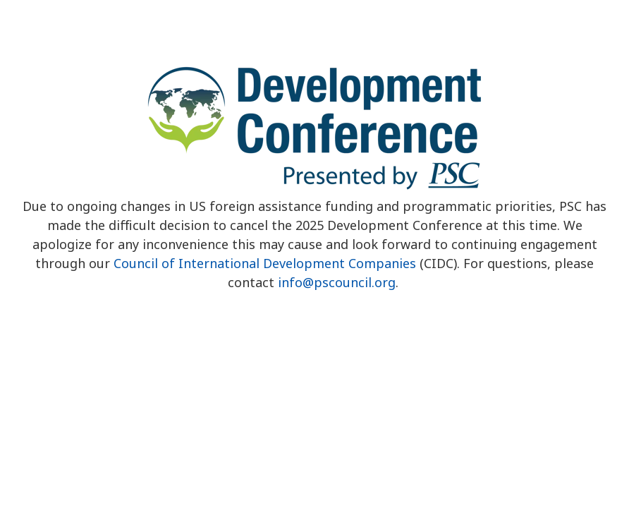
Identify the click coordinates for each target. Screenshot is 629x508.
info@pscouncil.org (337, 282)
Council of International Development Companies (265, 263)
